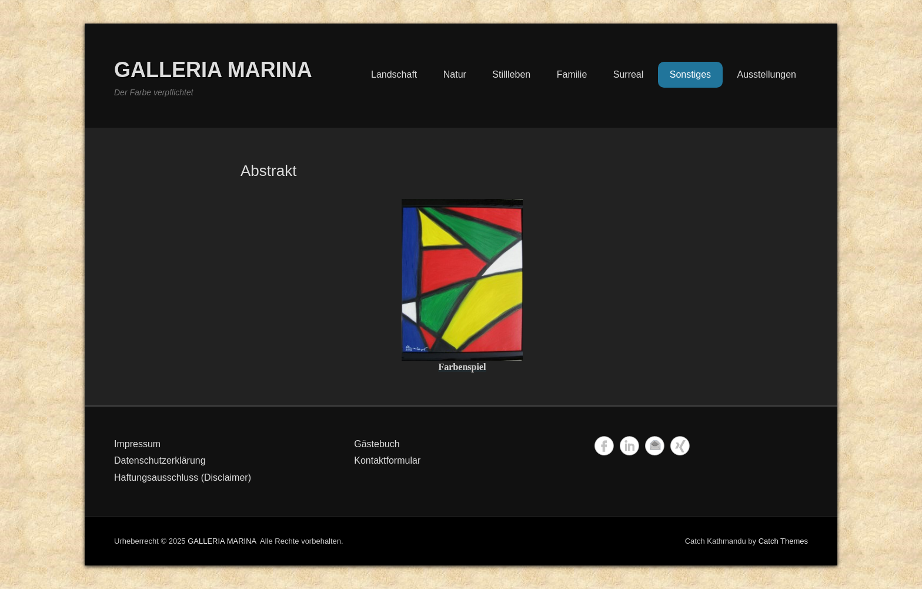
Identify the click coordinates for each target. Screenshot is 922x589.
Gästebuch (376, 444)
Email (654, 445)
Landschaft (394, 74)
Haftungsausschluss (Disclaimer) (182, 477)
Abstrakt (268, 170)
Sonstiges (690, 74)
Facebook (604, 445)
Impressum (137, 444)
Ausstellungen (766, 74)
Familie (572, 74)
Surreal (628, 74)
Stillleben (511, 74)
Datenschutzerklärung (160, 460)
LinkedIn (629, 445)
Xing (680, 445)
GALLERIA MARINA (213, 70)
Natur (454, 74)
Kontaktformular (387, 460)
